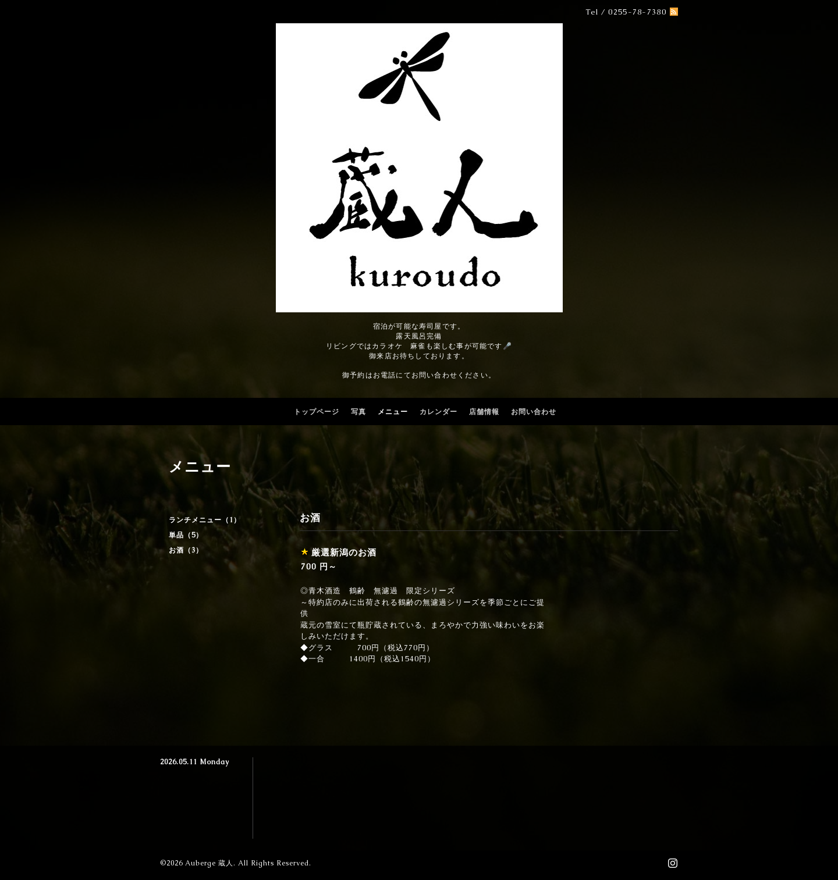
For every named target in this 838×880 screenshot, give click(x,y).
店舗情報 (484, 411)
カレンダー (438, 411)
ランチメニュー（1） (205, 520)
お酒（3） (186, 550)
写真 (358, 411)
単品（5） (186, 535)
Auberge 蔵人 (209, 863)
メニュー (393, 411)
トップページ (316, 411)
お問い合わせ (533, 411)
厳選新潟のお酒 (344, 552)
